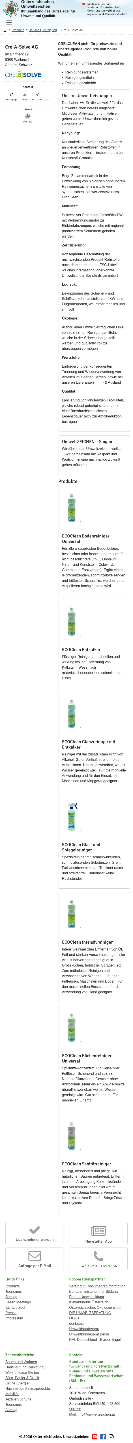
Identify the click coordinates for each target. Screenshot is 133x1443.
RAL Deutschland (83, 1339)
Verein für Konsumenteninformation (97, 1286)
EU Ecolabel (15, 1307)
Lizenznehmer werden (35, 1239)
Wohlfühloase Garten (22, 1372)
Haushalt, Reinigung (43, 30)
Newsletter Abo (98, 1241)
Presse (11, 1313)
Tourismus (13, 1291)
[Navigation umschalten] (9, 22)
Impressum (14, 1318)
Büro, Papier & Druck (22, 1378)
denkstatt (76, 1323)
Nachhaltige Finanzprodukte (27, 1388)
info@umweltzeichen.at (96, 1414)
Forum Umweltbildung (86, 1297)
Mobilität (12, 1394)
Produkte (18, 30)
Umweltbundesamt (84, 1329)
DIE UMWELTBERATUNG (90, 1313)
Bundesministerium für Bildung (93, 1291)
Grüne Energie (17, 1383)
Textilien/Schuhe (18, 1399)
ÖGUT (74, 1318)
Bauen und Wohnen (21, 1362)
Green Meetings (18, 1302)
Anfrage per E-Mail (34, 1265)
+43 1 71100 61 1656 (98, 1266)
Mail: (73, 1414)
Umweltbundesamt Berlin (89, 1334)
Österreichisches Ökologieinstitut (95, 1307)
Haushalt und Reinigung (24, 1367)
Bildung (11, 1297)
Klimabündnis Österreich (88, 1302)
